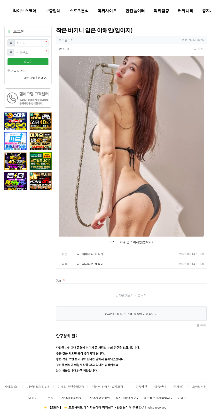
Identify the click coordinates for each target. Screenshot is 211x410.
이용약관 (141, 386)
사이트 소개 (12, 386)
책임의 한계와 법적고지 (107, 386)
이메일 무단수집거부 (71, 386)
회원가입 (30, 78)
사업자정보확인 (100, 398)
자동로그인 (20, 71)
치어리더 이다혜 (92, 254)
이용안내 (160, 386)
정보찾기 (43, 78)
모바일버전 (199, 386)
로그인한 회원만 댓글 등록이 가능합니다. (131, 314)
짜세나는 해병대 (92, 264)
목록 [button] (198, 48)
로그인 (28, 61)
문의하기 (179, 386)
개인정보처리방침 (38, 386)
